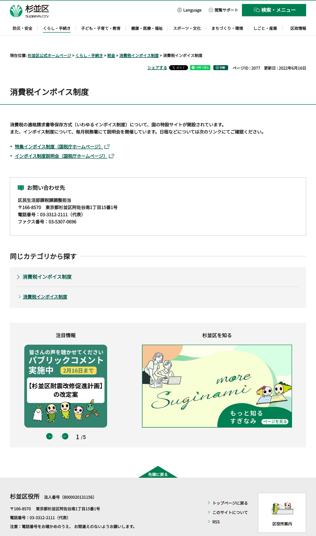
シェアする (157, 53)
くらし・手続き (89, 41)
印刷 (222, 53)
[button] (189, 9)
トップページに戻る (230, 489)
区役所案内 (282, 509)
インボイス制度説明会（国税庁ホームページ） (64, 141)
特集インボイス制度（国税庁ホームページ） (62, 132)
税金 (111, 41)
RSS (216, 508)
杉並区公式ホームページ (49, 41)
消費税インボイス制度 (139, 41)
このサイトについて (230, 498)
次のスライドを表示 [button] (65, 422)
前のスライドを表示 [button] (49, 422)
